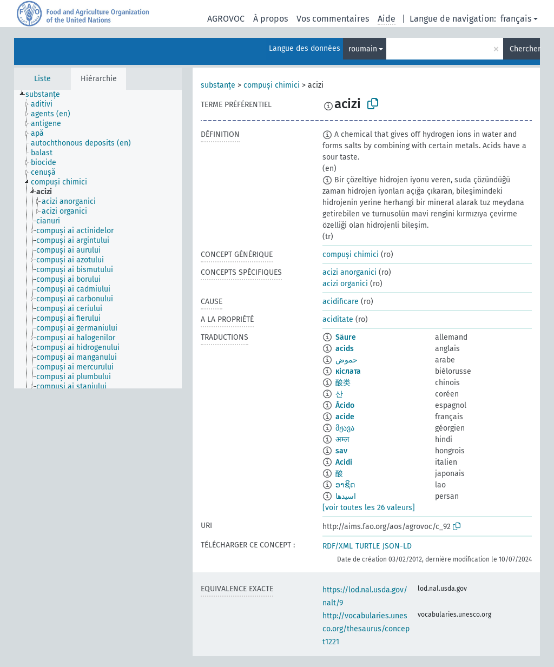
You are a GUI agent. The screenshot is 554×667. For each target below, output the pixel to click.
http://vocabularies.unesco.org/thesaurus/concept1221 (366, 628)
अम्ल (342, 439)
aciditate (337, 319)
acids (344, 348)
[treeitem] (47, 95)
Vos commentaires (332, 19)
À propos (270, 19)
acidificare (340, 301)
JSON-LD (397, 546)
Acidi (343, 462)
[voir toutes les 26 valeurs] (368, 507)
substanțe (218, 85)
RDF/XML (337, 546)
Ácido (344, 405)
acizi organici (345, 283)
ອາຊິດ (345, 485)
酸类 (343, 382)
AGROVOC (226, 19)
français (515, 19)
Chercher (525, 49)
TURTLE (367, 546)
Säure (345, 337)
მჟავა (344, 428)
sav (341, 450)
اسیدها (345, 496)
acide (344, 416)
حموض (346, 360)
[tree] (98, 239)
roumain (362, 49)
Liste (42, 78)
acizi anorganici (349, 272)
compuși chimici (271, 85)
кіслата (348, 371)
